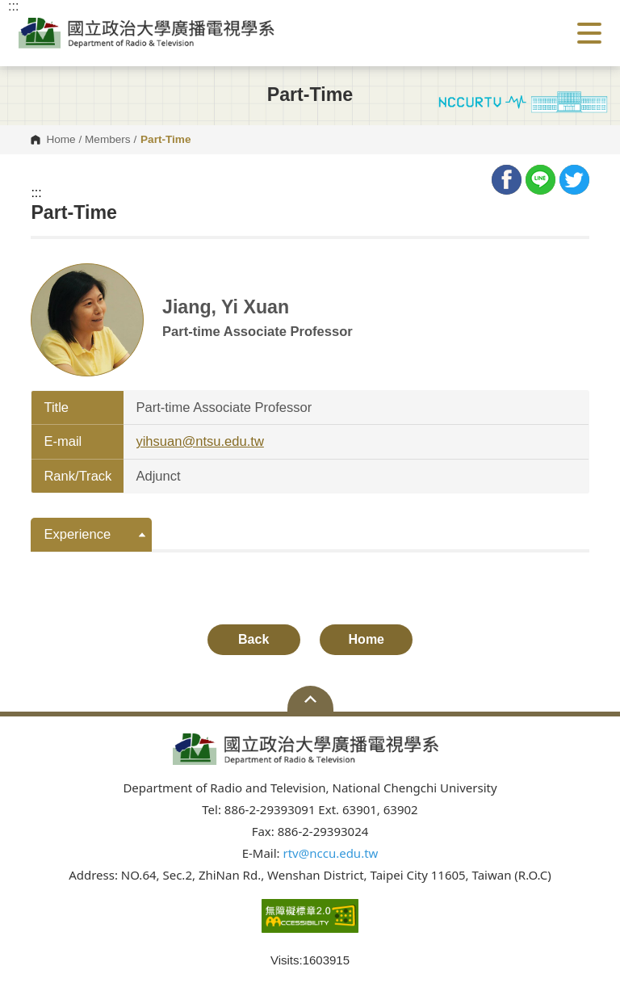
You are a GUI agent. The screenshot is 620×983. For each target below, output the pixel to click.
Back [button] (253, 639)
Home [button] (366, 639)
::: (36, 193)
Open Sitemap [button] (310, 699)
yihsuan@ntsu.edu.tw (199, 441)
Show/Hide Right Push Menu (589, 33)
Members (108, 139)
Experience (77, 534)
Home (60, 139)
